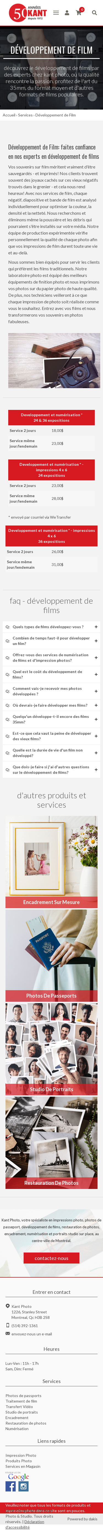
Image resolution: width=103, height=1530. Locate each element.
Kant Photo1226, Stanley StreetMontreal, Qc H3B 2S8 (31, 1312)
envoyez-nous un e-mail (32, 1334)
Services (25, 115)
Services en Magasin (22, 1466)
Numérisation (17, 1428)
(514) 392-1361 (25, 1325)
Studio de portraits (21, 1412)
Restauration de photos (25, 1423)
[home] (27, 13)
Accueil (9, 115)
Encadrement (17, 1417)
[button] (56, 12)
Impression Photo (20, 1455)
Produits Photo (18, 1460)
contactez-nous (51, 1258)
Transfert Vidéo (19, 1406)
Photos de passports (23, 1395)
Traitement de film (21, 1401)
